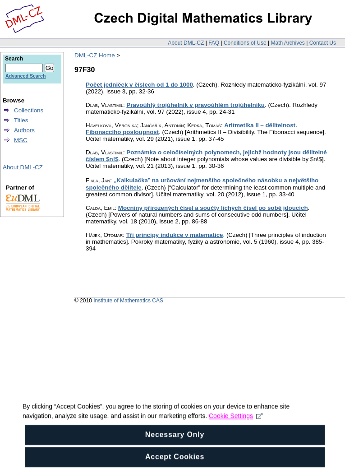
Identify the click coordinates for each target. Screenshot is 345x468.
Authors (24, 130)
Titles (21, 120)
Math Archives (287, 43)
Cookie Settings (235, 421)
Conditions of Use (245, 43)
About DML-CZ (186, 43)
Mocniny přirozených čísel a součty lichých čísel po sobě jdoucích (213, 207)
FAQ (213, 43)
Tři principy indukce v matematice (174, 235)
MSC (21, 140)
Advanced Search (25, 76)
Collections (28, 110)
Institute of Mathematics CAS (128, 300)
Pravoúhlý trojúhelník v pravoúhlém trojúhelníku (195, 105)
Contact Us (322, 43)
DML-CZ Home (94, 55)
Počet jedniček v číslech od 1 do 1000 (139, 84)
